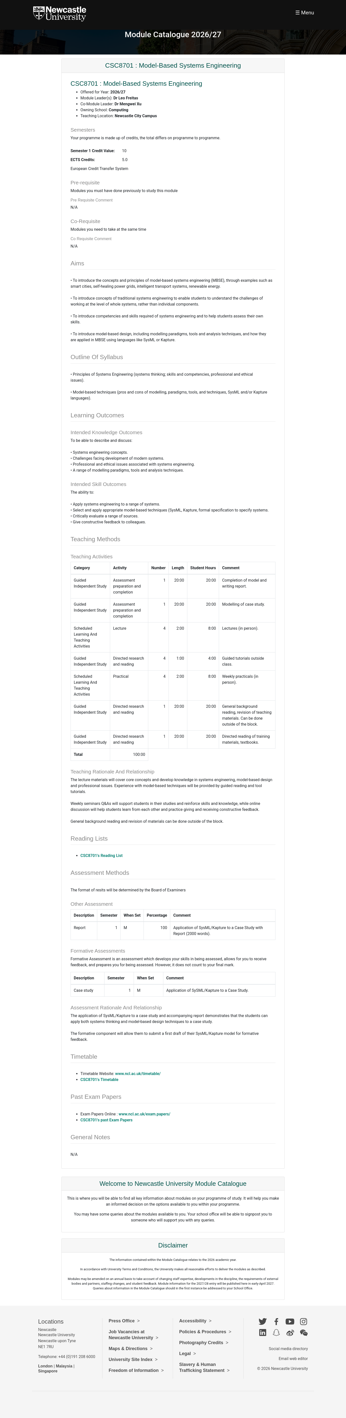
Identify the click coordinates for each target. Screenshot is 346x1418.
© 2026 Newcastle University (282, 1368)
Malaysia (64, 1366)
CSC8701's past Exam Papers (106, 1120)
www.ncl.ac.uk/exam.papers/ (144, 1114)
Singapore (47, 1371)
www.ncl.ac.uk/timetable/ (138, 1073)
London (45, 1366)
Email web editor (293, 1358)
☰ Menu (304, 13)
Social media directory (288, 1348)
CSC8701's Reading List (101, 855)
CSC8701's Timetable (99, 1079)
